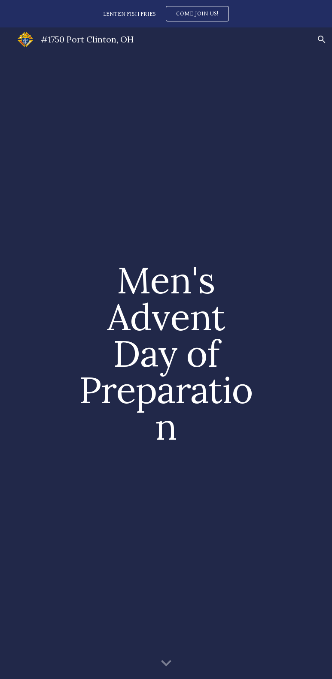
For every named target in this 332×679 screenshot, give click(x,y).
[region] (166, 13)
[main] (166, 353)
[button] (321, 39)
